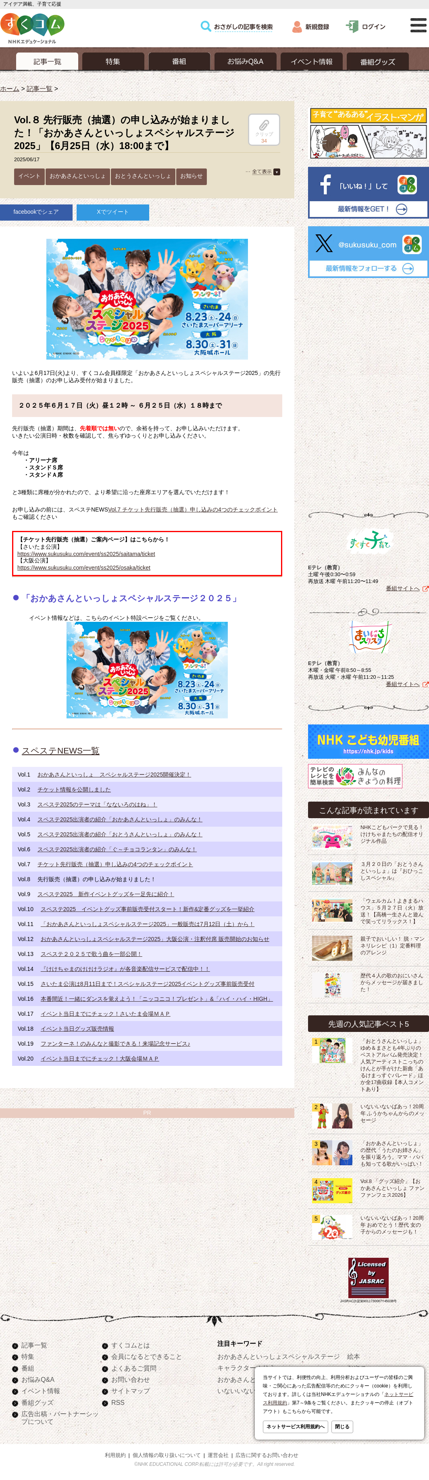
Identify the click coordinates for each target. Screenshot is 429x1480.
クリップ (264, 128)
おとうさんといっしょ (143, 176)
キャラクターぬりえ (246, 1367)
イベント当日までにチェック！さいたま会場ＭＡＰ (106, 1014)
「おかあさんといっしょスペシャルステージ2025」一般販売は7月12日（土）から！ (148, 924)
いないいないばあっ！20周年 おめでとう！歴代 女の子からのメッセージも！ (392, 1225)
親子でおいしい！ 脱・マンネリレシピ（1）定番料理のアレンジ (392, 946)
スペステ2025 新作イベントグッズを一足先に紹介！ (105, 894)
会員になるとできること (146, 1356)
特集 (27, 1356)
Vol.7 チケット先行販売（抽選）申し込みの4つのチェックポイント (193, 509)
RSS (118, 1402)
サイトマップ (130, 1390)
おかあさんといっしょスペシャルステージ (278, 1356)
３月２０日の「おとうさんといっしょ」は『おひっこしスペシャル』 (391, 871)
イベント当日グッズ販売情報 (77, 1028)
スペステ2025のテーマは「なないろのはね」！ (97, 804)
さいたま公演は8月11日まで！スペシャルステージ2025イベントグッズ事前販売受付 (148, 984)
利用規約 (115, 1455)
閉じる (342, 1426)
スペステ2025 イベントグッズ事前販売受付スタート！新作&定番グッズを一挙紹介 (147, 909)
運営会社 (218, 1455)
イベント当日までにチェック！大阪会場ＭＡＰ (100, 1058)
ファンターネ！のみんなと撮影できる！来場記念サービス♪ (115, 1043)
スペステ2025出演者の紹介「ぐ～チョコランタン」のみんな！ (117, 849)
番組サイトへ (403, 588)
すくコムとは (130, 1345)
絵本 (353, 1356)
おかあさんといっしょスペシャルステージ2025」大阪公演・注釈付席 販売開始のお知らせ (155, 939)
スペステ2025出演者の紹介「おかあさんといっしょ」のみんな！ (119, 819)
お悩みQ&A (37, 1379)
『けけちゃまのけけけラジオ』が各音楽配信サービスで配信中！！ (125, 969)
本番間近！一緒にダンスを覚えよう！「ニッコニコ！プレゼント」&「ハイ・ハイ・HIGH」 (157, 999)
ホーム (9, 88)
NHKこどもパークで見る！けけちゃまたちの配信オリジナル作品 (392, 834)
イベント (29, 176)
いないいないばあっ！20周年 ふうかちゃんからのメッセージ (392, 1113)
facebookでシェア (36, 211)
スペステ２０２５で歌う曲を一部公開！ (91, 954)
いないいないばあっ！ (249, 1390)
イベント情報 (40, 1390)
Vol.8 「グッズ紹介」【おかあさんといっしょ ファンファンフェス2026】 (392, 1188)
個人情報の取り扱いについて (167, 1455)
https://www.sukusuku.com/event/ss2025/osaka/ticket (83, 567)
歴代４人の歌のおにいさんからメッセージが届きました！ (391, 982)
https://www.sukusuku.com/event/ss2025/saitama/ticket (86, 554)
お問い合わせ (130, 1379)
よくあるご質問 (133, 1368)
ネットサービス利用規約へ (296, 1426)
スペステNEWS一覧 (61, 750)
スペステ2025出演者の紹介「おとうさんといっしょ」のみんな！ (119, 834)
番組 (27, 1368)
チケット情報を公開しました (74, 789)
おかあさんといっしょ (78, 176)
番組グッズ (37, 1402)
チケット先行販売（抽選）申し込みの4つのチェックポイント (115, 864)
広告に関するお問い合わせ (266, 1455)
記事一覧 (39, 88)
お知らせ (191, 176)
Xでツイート (113, 211)
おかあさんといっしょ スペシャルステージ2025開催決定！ (114, 774)
